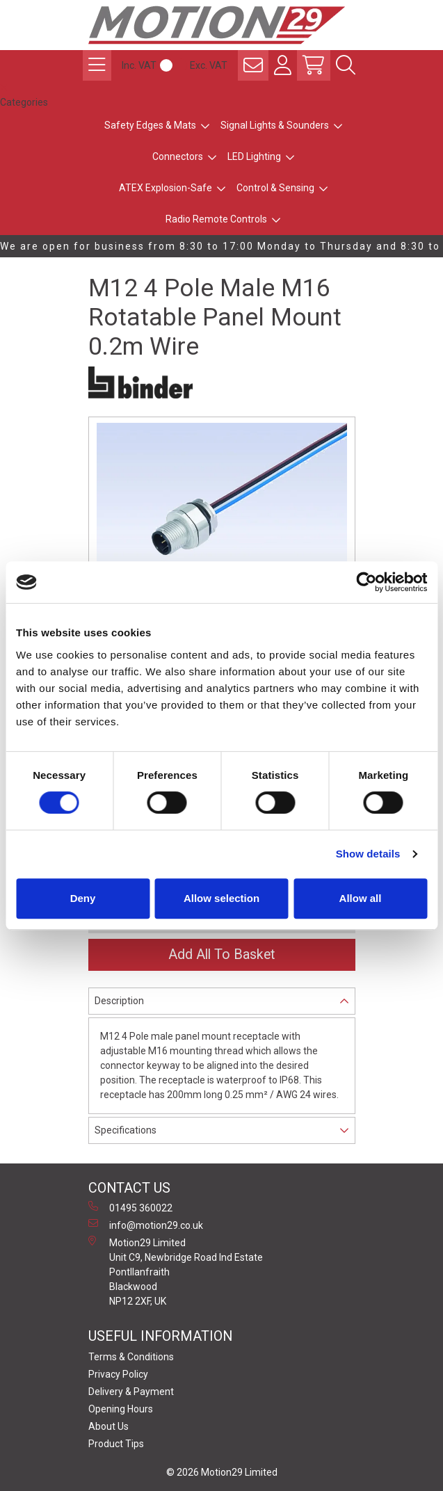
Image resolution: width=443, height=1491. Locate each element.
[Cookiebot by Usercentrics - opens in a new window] (366, 582)
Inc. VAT (139, 65)
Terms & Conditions (131, 1356)
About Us (108, 1426)
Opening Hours (120, 1409)
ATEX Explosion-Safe (165, 187)
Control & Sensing (275, 187)
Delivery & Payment (131, 1391)
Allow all (360, 898)
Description (119, 1000)
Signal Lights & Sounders (274, 125)
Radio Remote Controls (216, 219)
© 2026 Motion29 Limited (221, 1472)
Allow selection (221, 898)
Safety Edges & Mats (150, 125)
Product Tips (116, 1443)
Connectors (177, 156)
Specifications (125, 1130)
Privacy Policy (118, 1374)
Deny (83, 898)
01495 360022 (130, 1207)
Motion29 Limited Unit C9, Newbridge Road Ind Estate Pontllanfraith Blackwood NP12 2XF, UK (175, 1271)
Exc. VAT (208, 65)
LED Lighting (254, 156)
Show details (368, 854)
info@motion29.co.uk (145, 1224)
